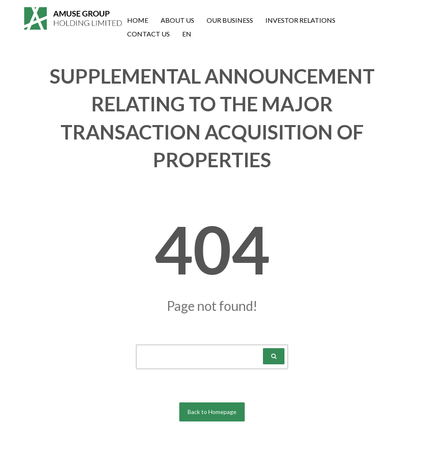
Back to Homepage (212, 411)
